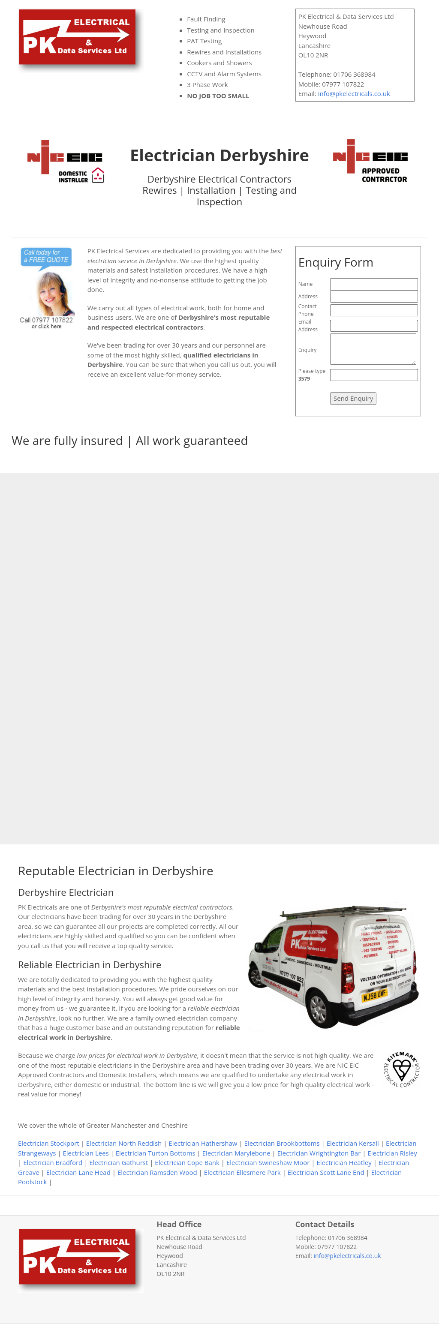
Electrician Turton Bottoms (155, 1153)
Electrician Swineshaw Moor (268, 1162)
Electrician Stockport (48, 1143)
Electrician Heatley (343, 1162)
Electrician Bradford (52, 1162)
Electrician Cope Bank (187, 1162)
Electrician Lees (85, 1153)
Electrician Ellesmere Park (242, 1172)
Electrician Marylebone (236, 1153)
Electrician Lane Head (78, 1172)
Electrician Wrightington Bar (319, 1153)
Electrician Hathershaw (202, 1143)
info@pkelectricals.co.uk (354, 93)
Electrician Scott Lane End (326, 1172)
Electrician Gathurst (118, 1162)
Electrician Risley (392, 1153)
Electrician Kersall (353, 1143)
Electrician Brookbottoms (282, 1143)
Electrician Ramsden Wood (157, 1172)
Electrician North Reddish (124, 1143)
